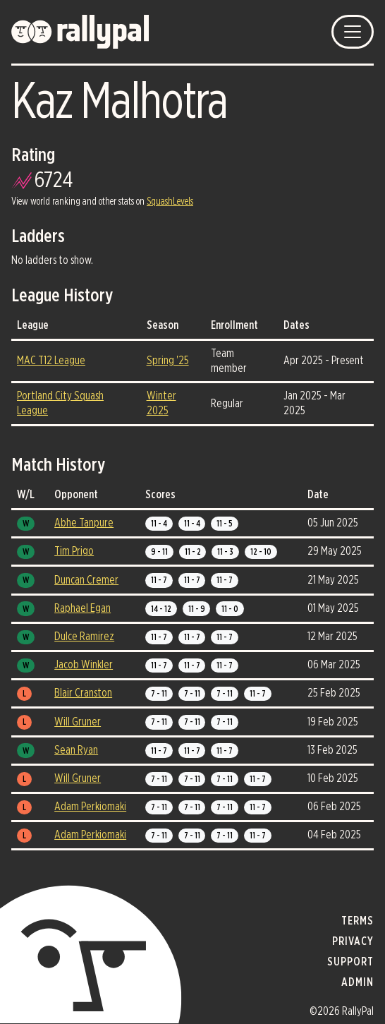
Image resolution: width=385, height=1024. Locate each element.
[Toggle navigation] (352, 32)
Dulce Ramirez (84, 636)
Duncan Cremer (86, 580)
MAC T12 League (51, 360)
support (350, 962)
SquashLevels (170, 202)
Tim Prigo (74, 551)
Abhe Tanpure (84, 523)
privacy (353, 941)
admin (357, 982)
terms (357, 921)
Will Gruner (77, 722)
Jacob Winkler (83, 664)
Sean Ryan (76, 750)
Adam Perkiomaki (90, 806)
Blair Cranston (83, 693)
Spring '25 (168, 360)
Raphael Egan (82, 608)
